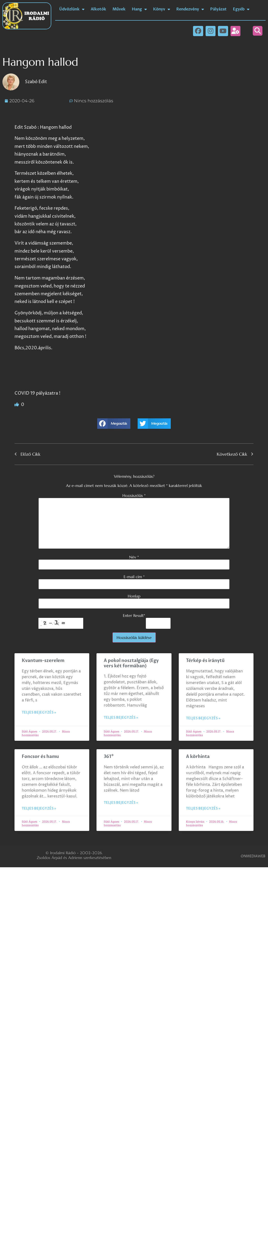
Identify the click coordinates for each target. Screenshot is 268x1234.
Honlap (134, 596)
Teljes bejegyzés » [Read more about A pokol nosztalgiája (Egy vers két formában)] (121, 717)
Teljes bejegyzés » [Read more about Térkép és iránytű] (203, 718)
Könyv (161, 9)
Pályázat (218, 9)
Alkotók (98, 9)
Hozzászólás (134, 495)
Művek (119, 9)
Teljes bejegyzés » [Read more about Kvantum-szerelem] (39, 712)
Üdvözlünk (71, 9)
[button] (257, 31)
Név (134, 557)
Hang (139, 9)
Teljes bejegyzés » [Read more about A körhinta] (203, 808)
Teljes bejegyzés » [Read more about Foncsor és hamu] (39, 808)
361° (109, 757)
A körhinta (198, 757)
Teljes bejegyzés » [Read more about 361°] (121, 802)
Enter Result (134, 615)
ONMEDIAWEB (253, 856)
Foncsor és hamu (40, 757)
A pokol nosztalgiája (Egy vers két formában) (131, 663)
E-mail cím (134, 577)
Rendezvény (190, 9)
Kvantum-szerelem (43, 661)
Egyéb (241, 9)
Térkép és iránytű (205, 661)
